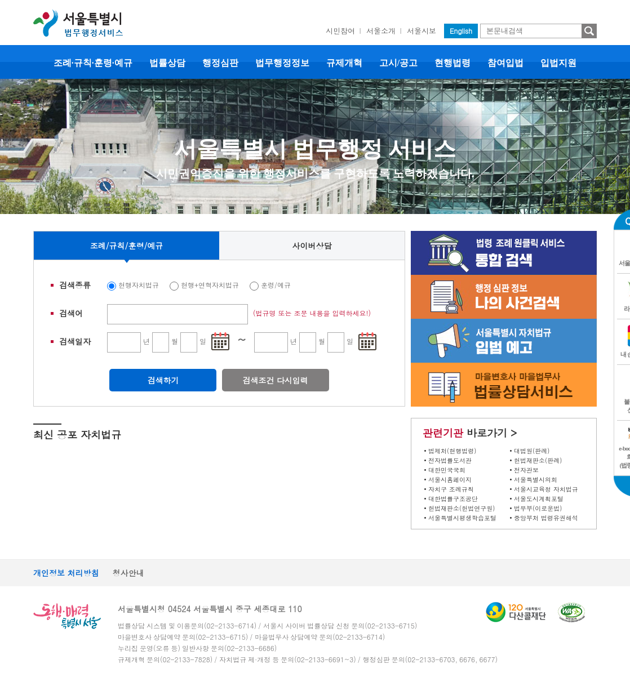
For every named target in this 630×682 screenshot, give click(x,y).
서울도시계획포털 (539, 498)
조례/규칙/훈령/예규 (126, 245)
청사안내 (128, 572)
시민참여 (340, 30)
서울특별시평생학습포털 (462, 518)
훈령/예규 (276, 284)
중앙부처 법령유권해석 (546, 518)
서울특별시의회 (535, 479)
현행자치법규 (138, 284)
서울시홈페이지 (450, 479)
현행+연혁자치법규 (210, 284)
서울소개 (381, 30)
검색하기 (163, 380)
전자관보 (526, 470)
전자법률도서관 (450, 460)
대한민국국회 (446, 470)
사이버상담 (312, 245)
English (461, 30)
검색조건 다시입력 (275, 380)
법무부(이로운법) (538, 508)
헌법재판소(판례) (538, 460)
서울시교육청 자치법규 (546, 489)
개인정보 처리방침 (66, 572)
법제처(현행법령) (452, 451)
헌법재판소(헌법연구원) (461, 508)
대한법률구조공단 (453, 498)
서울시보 (421, 30)
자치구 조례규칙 (451, 489)
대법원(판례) (531, 451)
